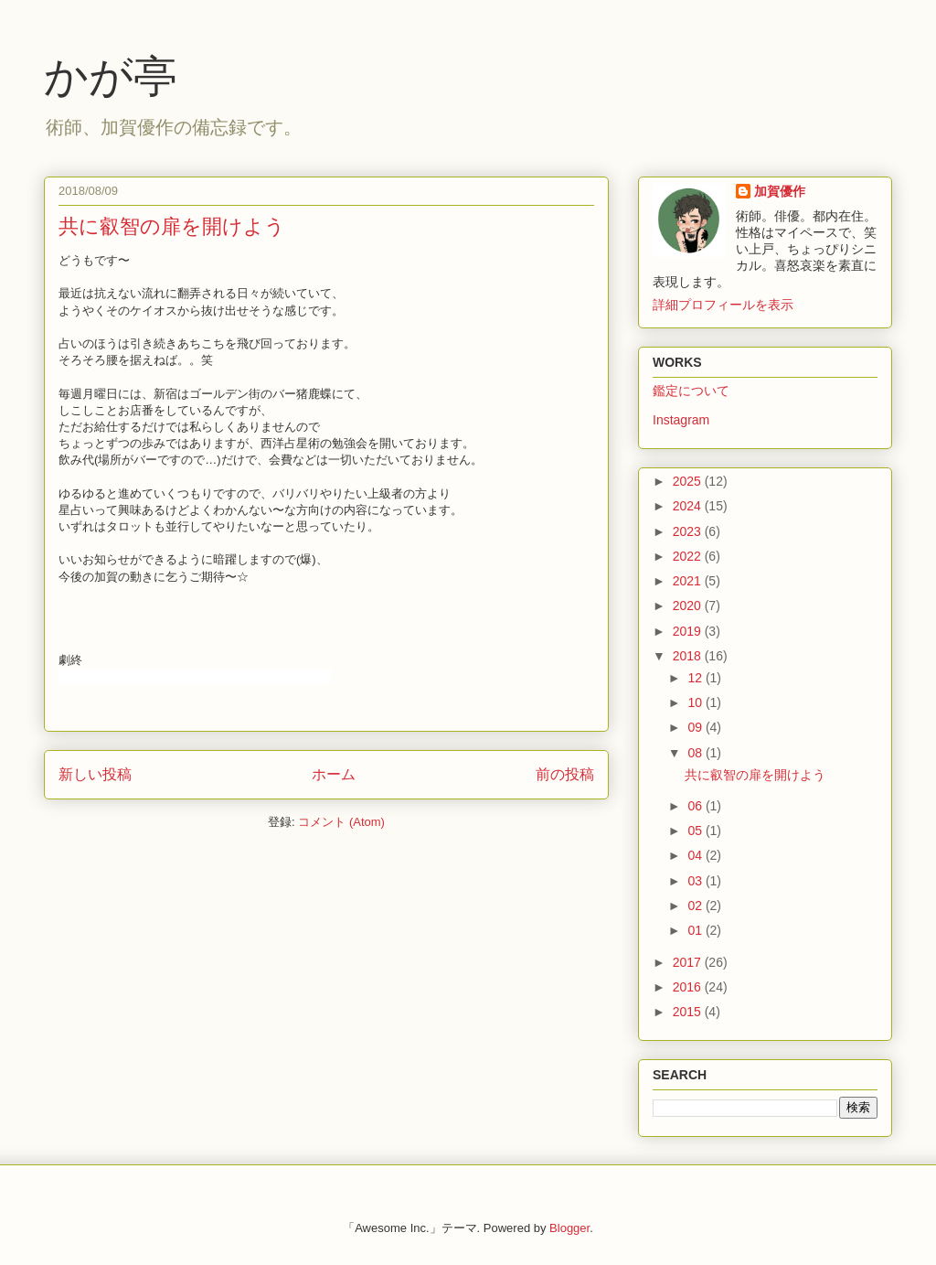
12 (696, 677)
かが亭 (110, 76)
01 (696, 930)
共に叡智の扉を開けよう (171, 226)
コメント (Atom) (341, 822)
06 (696, 806)
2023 (689, 531)
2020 (689, 605)
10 (696, 702)
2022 (689, 556)
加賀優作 (779, 191)
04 (696, 855)
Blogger (569, 1228)
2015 (689, 1011)
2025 (689, 481)
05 (696, 830)
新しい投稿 (95, 774)
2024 (689, 505)
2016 (689, 987)
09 (696, 727)
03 (696, 881)
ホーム (334, 774)
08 (696, 752)
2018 (689, 656)
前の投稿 (565, 774)
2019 (689, 631)
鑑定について (691, 390)
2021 (689, 581)
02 (696, 905)
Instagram (681, 420)
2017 (689, 962)
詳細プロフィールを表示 (723, 304)
